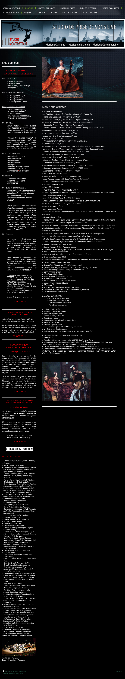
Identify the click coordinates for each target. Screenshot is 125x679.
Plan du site (22, 671)
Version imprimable (10, 671)
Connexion (118, 671)
